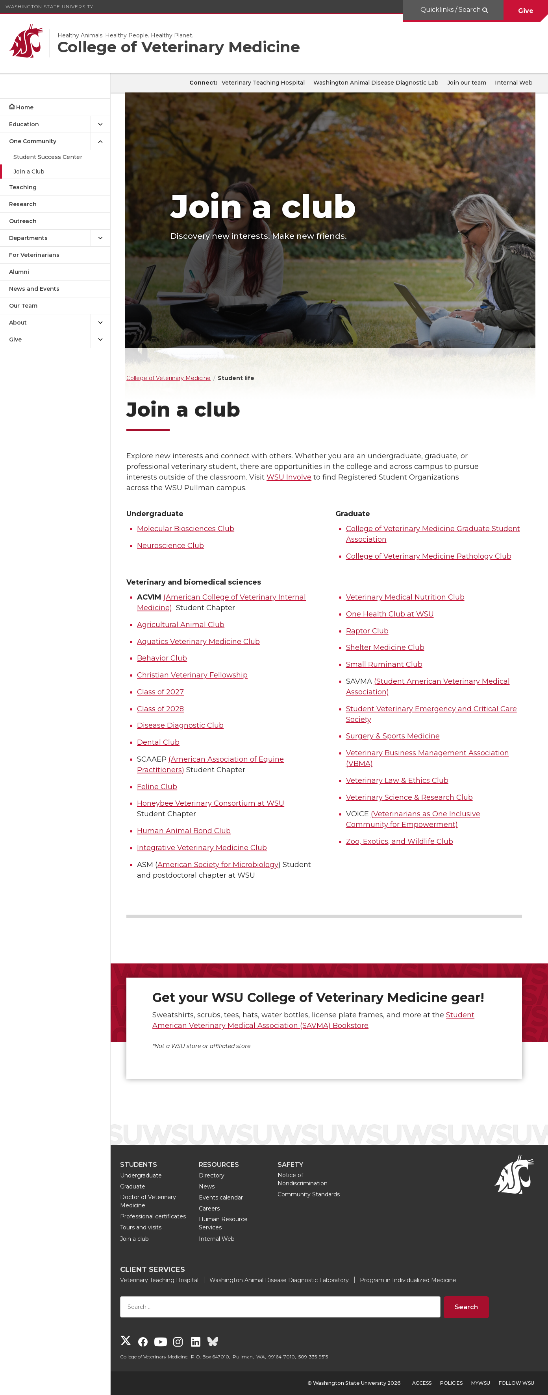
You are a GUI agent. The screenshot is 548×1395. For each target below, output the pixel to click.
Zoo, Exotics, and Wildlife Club (404, 841)
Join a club (144, 1238)
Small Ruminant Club (389, 664)
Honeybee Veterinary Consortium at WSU (220, 803)
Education (24, 124)
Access (421, 1383)
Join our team (466, 82)
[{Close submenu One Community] (100, 141)
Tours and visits (150, 1227)
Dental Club (168, 742)
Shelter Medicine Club (390, 647)
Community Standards (318, 1194)
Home (24, 107)
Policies (451, 1383)
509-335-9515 (323, 1357)
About (18, 322)
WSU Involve (298, 477)
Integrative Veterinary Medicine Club (212, 847)
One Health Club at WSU (395, 614)
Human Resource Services (233, 1223)
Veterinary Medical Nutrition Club (410, 597)
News (216, 1186)
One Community (32, 141)
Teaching (23, 187)
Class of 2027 (170, 692)
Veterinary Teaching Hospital (263, 82)
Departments (28, 238)
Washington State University (49, 6)
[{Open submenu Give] (100, 339)
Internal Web (514, 82)
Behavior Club (172, 658)
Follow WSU (516, 1383)
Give (525, 11)
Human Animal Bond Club (194, 831)
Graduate (142, 1186)
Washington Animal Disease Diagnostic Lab (376, 82)
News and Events (34, 288)
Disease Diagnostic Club (190, 725)
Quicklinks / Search (451, 9)
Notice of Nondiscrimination (312, 1179)
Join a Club (28, 171)
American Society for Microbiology (227, 864)
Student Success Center (47, 157)
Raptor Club (372, 631)
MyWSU (480, 1383)
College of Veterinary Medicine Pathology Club (433, 556)
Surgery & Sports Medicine (397, 736)
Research (23, 204)
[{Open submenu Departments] (100, 238)
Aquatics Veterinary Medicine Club (208, 641)
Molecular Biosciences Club (195, 528)
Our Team (23, 305)
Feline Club (167, 786)
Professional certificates (163, 1216)
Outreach (23, 221)
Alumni (19, 271)
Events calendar (231, 1197)
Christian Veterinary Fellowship (202, 675)
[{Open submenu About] (100, 322)
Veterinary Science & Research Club (414, 797)
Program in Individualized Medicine (418, 1280)
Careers (219, 1208)
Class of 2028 (170, 709)
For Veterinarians (34, 254)
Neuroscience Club (180, 545)
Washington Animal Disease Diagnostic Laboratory (289, 1280)
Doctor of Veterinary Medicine (158, 1201)
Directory (221, 1175)
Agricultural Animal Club (190, 624)
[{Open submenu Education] (100, 124)
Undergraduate (151, 1175)
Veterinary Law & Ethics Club (402, 780)
